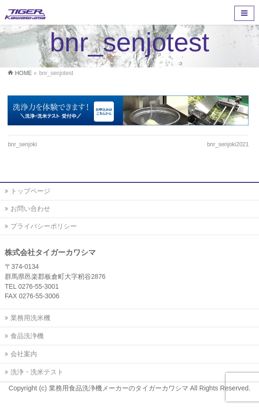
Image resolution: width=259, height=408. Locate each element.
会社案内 (23, 354)
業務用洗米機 (30, 318)
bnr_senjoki (22, 144)
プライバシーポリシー (43, 226)
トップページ (30, 191)
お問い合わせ (30, 208)
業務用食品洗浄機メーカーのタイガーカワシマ (119, 388)
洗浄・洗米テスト (37, 372)
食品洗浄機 (27, 336)
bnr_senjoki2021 (228, 144)
